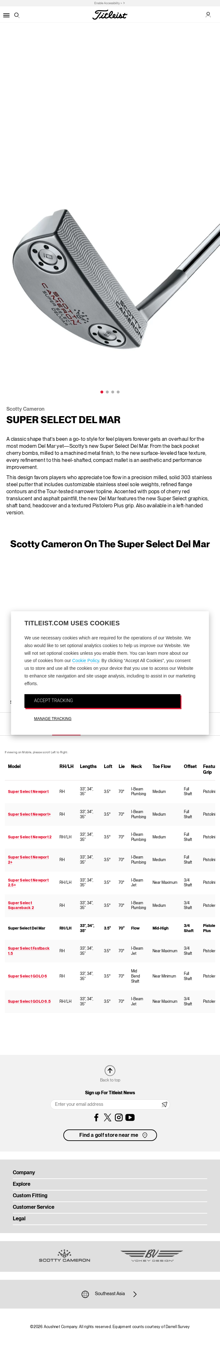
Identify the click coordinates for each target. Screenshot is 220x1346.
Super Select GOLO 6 (27, 976)
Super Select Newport (28, 792)
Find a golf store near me (114, 1135)
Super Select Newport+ (29, 814)
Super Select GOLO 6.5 (29, 1001)
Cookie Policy (85, 660)
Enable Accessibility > (108, 3)
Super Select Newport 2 (29, 837)
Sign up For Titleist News (110, 1093)
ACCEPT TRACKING (53, 700)
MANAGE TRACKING (52, 719)
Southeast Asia (110, 1294)
